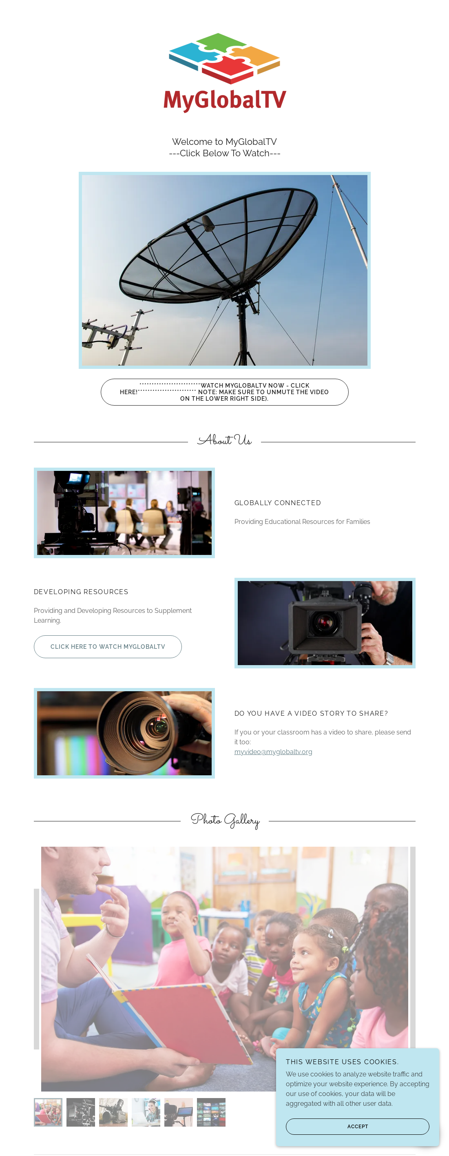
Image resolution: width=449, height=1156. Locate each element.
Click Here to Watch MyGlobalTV (99, 646)
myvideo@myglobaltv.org (273, 752)
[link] (224, 72)
